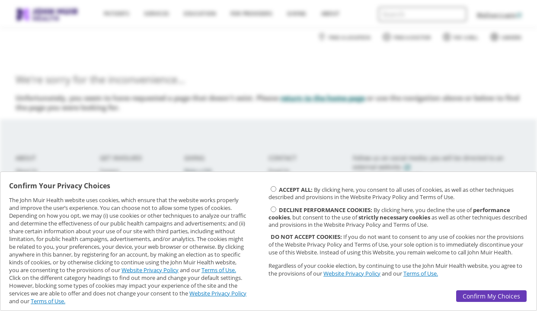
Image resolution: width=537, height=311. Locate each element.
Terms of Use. (218, 270)
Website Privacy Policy (150, 270)
